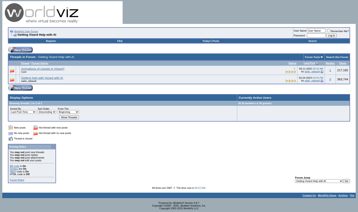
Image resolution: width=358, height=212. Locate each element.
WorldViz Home (327, 195)
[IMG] (13, 171)
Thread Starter (39, 63)
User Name (300, 30)
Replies (330, 63)
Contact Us (309, 195)
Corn (24, 72)
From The (63, 108)
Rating (292, 63)
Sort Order (43, 108)
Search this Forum (337, 57)
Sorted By (15, 108)
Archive (343, 195)
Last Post (309, 63)
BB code (14, 166)
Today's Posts (211, 41)
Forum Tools (312, 57)
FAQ (119, 41)
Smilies (14, 168)
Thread (25, 63)
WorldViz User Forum (26, 31)
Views (342, 63)
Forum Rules (17, 180)
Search (312, 41)
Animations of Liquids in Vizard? (42, 69)
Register (51, 41)
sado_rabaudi (312, 71)
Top (352, 195)
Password (299, 35)
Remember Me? (338, 31)
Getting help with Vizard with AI (42, 78)
